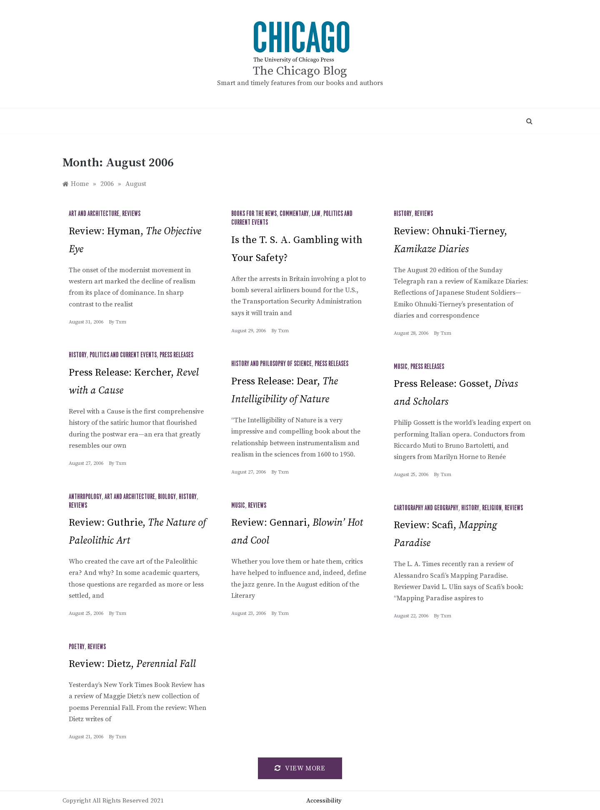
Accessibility (324, 801)
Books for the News (254, 214)
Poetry (77, 647)
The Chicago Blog (300, 71)
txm (120, 322)
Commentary (294, 214)
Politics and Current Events (123, 355)
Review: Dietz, (132, 664)
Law (316, 214)
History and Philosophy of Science (271, 364)
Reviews (131, 214)
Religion (492, 508)
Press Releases (176, 355)
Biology (167, 497)
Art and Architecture (94, 214)
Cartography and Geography (426, 508)
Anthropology (85, 497)
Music (401, 367)
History (403, 214)
